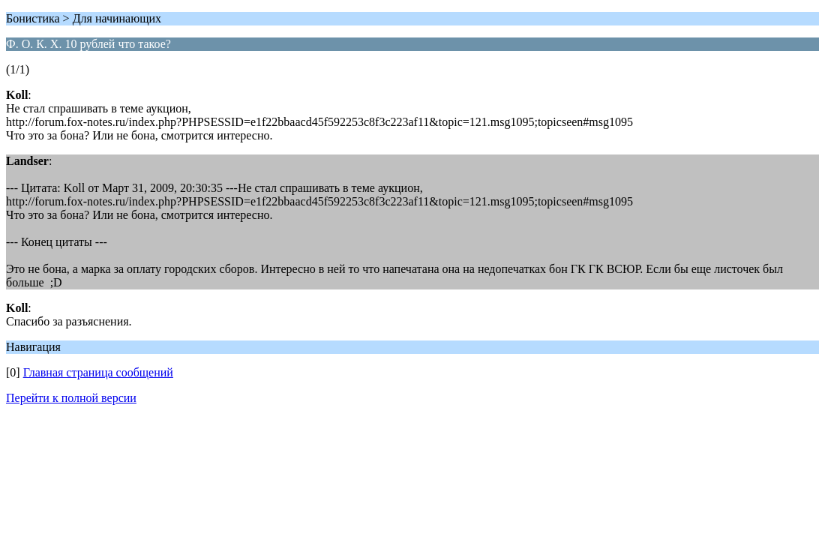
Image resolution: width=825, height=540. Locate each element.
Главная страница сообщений (98, 372)
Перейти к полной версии (71, 398)
